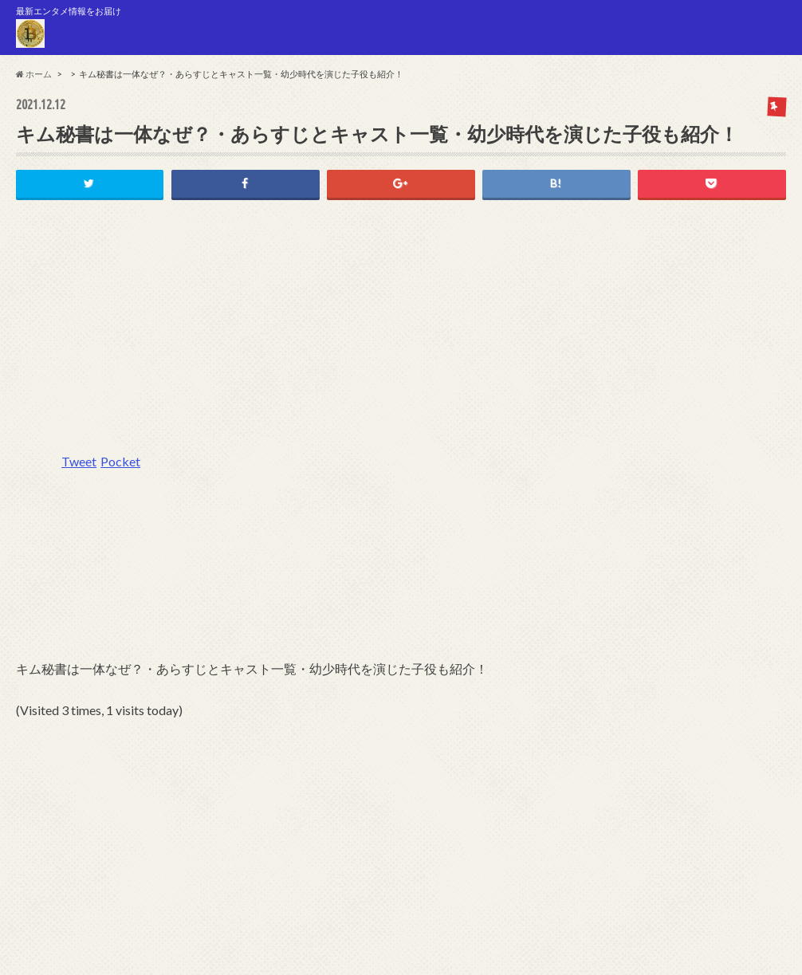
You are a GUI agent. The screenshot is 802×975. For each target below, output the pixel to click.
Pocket (120, 461)
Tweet (78, 461)
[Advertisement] (401, 334)
